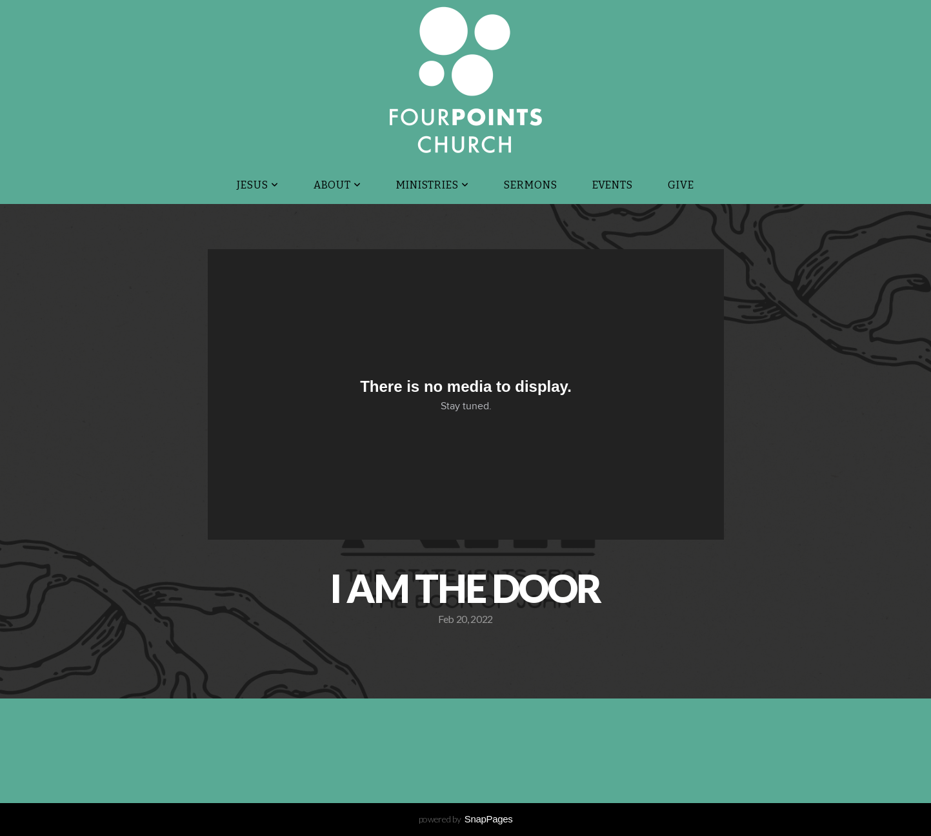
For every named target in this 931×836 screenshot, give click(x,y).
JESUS (258, 185)
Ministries (432, 185)
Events (613, 185)
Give (681, 185)
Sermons (530, 185)
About (338, 185)
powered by (466, 818)
